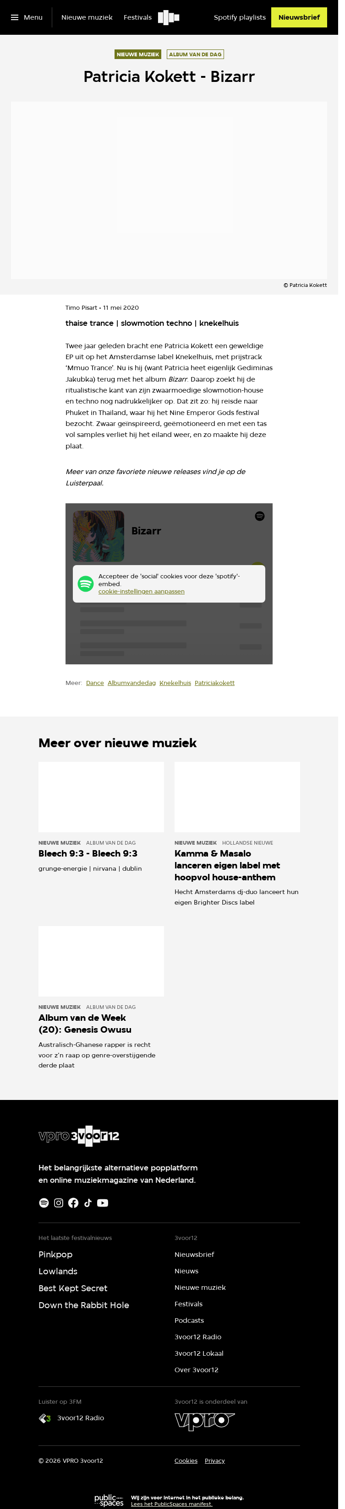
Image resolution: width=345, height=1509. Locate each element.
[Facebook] (73, 1202)
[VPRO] (205, 1422)
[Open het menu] (26, 17)
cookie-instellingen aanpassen (142, 591)
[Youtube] (102, 1202)
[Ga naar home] (169, 17)
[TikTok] (87, 1202)
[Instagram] (58, 1202)
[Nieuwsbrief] (299, 17)
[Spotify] (43, 1202)
